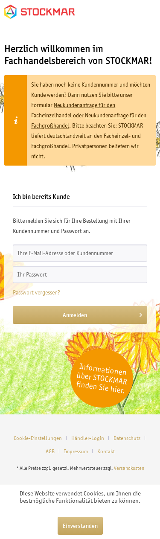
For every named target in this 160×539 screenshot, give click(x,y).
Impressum (76, 451)
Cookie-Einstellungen (38, 438)
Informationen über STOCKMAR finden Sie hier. (102, 378)
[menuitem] (41, 438)
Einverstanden (80, 526)
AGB (50, 451)
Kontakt (106, 451)
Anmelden (102, 313)
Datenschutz (126, 438)
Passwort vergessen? (36, 292)
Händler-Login (87, 438)
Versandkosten (129, 468)
